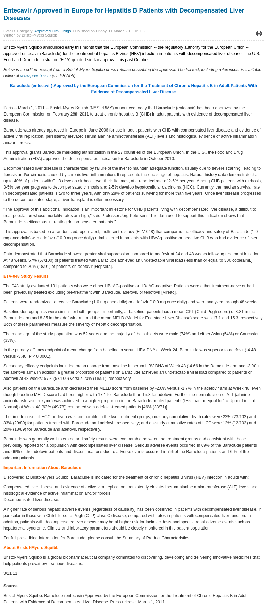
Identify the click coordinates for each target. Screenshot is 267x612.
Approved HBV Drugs (52, 31)
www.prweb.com (35, 75)
